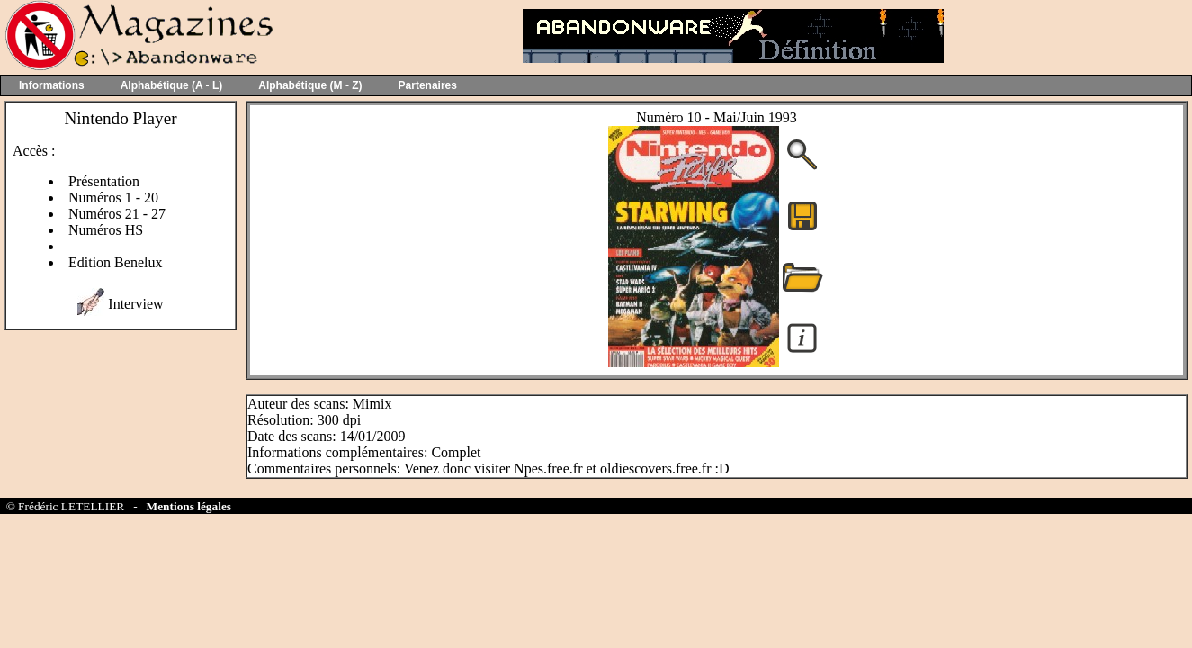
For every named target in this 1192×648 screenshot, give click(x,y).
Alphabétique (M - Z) (310, 85)
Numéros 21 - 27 (117, 213)
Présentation (103, 181)
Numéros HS (105, 230)
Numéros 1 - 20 (113, 197)
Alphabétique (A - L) (172, 85)
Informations (52, 85)
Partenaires (428, 85)
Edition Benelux (115, 262)
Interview (135, 303)
